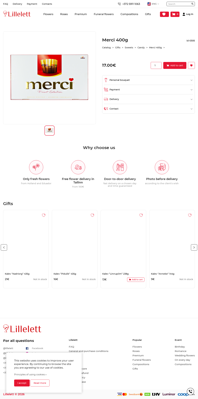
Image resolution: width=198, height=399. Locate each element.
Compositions (129, 14)
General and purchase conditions (88, 351)
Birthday (180, 346)
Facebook (37, 348)
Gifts (148, 14)
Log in (189, 14)
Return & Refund (78, 373)
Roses (64, 14)
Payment (32, 4)
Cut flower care (78, 368)
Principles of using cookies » (30, 374)
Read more (40, 383)
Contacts (47, 4)
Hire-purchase (77, 381)
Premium (81, 14)
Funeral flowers (104, 14)
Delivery (17, 4)
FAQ (5, 4)
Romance (180, 351)
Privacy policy (77, 377)
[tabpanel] (26, 249)
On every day (182, 360)
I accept (21, 383)
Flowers (48, 14)
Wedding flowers (185, 355)
